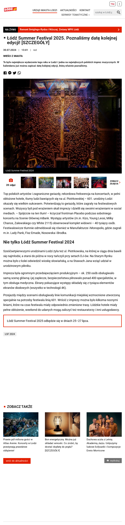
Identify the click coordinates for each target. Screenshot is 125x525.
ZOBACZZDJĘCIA (116, 182)
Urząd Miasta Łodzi (45, 10)
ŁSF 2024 (10, 334)
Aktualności (68, 10)
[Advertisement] (64, 370)
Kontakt (85, 10)
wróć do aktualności (17, 460)
